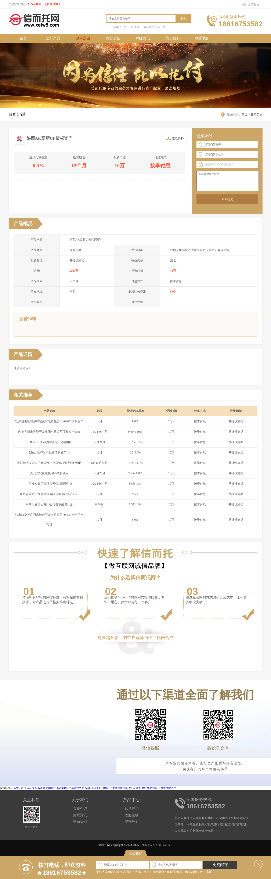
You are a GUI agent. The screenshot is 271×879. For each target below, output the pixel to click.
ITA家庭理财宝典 (118, 788)
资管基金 (113, 38)
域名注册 (40, 788)
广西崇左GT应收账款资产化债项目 (49, 442)
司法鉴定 (155, 788)
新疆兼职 (62, 788)
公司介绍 (80, 809)
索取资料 (178, 138)
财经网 (145, 788)
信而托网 (18, 788)
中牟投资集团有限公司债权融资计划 (49, 483)
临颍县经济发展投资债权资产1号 (49, 452)
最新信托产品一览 (154, 27)
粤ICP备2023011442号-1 (157, 845)
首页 (23, 38)
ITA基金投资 (74, 788)
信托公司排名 (131, 27)
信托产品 (53, 38)
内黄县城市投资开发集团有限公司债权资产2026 (49, 431)
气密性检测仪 (168, 788)
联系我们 (202, 38)
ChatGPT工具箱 (99, 788)
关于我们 (172, 38)
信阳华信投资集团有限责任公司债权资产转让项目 (49, 463)
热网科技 (51, 788)
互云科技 (29, 788)
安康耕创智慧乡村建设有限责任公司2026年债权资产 (49, 421)
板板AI (86, 788)
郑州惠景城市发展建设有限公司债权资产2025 (49, 494)
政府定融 (83, 38)
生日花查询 (134, 788)
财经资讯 (143, 38)
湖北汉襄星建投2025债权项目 (49, 473)
